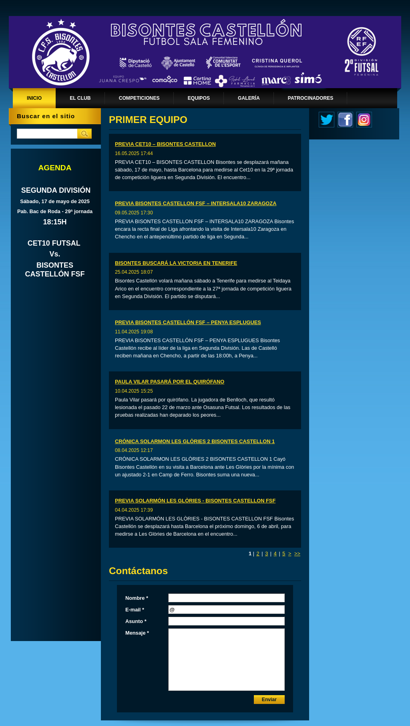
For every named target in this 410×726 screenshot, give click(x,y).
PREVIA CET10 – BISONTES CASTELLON (165, 144)
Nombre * (136, 598)
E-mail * (134, 610)
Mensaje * (137, 633)
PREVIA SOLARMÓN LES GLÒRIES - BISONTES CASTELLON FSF (195, 501)
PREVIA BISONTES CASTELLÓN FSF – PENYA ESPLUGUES (188, 322)
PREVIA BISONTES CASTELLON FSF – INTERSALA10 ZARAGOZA (195, 203)
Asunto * (136, 621)
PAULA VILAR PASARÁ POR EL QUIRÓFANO (169, 382)
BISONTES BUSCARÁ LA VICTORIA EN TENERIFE (176, 263)
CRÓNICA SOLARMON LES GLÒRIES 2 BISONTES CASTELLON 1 (195, 441)
